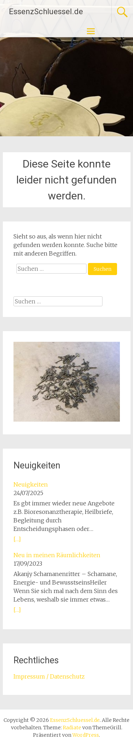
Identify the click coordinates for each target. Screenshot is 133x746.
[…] (17, 539)
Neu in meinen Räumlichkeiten (56, 555)
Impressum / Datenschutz (49, 676)
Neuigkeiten (30, 484)
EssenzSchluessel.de (46, 11)
